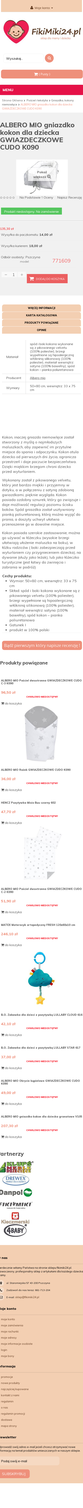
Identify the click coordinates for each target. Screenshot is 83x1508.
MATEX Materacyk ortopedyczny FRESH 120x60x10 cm (38, 924)
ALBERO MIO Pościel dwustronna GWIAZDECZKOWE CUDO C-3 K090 (41, 682)
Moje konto (41, 8)
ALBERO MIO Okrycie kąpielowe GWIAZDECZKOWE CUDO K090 (40, 1082)
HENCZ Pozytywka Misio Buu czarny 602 (28, 802)
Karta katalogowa (41, 315)
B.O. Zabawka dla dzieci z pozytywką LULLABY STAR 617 (40, 1047)
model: (24, 261)
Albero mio (37, 378)
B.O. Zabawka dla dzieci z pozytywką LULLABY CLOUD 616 (41, 1014)
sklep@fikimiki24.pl (27, 1297)
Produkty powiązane (41, 322)
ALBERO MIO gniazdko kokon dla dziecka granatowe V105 (41, 1116)
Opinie (41, 330)
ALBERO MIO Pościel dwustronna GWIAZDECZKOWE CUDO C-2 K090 (41, 890)
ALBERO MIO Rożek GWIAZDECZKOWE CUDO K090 (35, 769)
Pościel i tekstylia (37, 100)
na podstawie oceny (36, 197)
